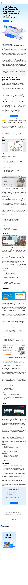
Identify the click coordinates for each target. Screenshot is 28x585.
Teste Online (14, 519)
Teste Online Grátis (15, 21)
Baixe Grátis (6, 21)
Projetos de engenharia (8, 44)
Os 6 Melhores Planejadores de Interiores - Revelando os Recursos (14, 72)
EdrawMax (5, 105)
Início (3, 44)
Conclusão (6, 74)
